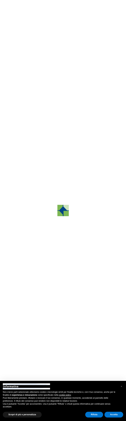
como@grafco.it (28, 326)
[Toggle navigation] (108, 12)
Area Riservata (26, 3)
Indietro (24, 25)
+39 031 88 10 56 (30, 317)
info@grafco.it (27, 283)
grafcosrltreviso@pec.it (33, 288)
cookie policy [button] (65, 395)
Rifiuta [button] (94, 414)
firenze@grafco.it (29, 361)
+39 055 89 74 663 (30, 352)
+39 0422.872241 (30, 274)
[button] (18, 95)
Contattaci (28, 188)
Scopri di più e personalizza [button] (22, 414)
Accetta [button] (114, 414)
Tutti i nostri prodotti (29, 152)
